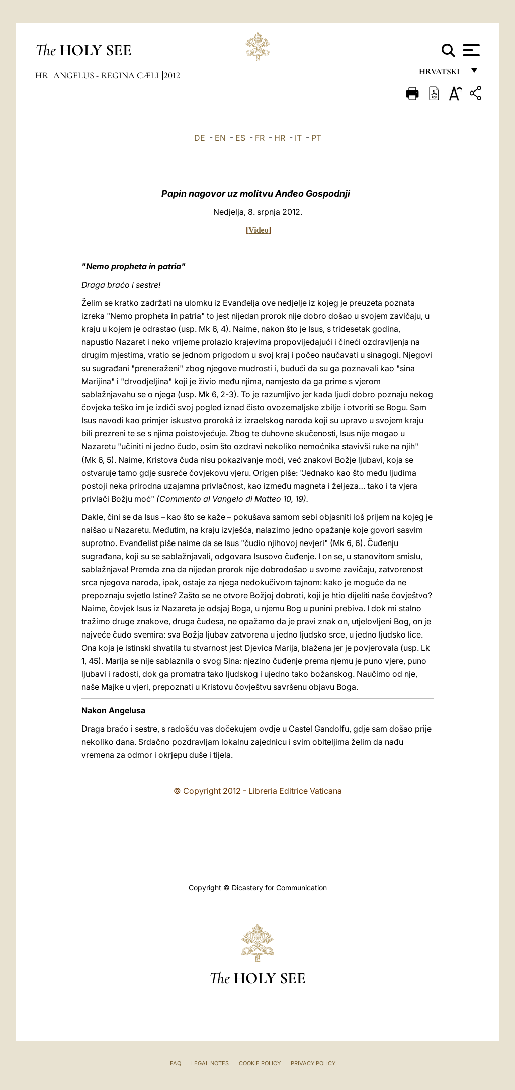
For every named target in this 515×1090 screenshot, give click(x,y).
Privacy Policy (313, 1063)
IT (298, 138)
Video (258, 230)
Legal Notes (210, 1063)
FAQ (175, 1063)
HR (279, 138)
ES (240, 138)
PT (316, 138)
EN (220, 138)
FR (260, 138)
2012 (172, 75)
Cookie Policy (260, 1063)
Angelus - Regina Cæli (107, 75)
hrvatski (441, 74)
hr (42, 75)
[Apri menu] (470, 50)
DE (199, 138)
